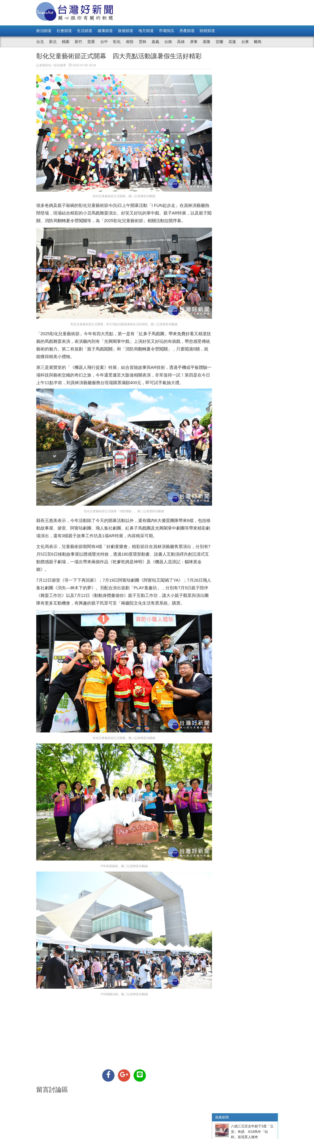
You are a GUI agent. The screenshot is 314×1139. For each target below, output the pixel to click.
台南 (168, 42)
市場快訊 (166, 31)
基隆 (206, 42)
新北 (53, 42)
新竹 (78, 42)
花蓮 (232, 42)
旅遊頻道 (125, 31)
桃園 (65, 42)
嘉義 (155, 42)
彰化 (117, 42)
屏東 (194, 42)
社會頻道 (64, 31)
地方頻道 (146, 31)
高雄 (181, 42)
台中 (104, 42)
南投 (130, 42)
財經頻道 (207, 31)
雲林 (142, 42)
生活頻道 (84, 31)
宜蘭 (219, 42)
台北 (40, 42)
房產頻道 (187, 31)
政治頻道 (44, 31)
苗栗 (91, 42)
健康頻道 (105, 31)
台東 (245, 42)
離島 (258, 42)
